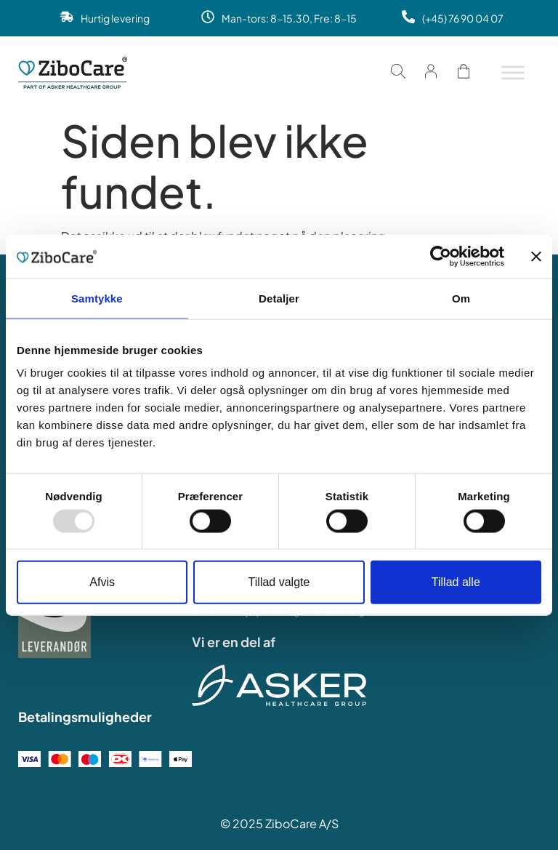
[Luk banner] (536, 256)
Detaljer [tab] (279, 298)
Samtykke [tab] (97, 298)
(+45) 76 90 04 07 (463, 18)
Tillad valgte (279, 582)
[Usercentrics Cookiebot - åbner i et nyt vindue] (440, 256)
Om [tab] (461, 298)
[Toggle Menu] (513, 72)
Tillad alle (456, 582)
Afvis (102, 582)
